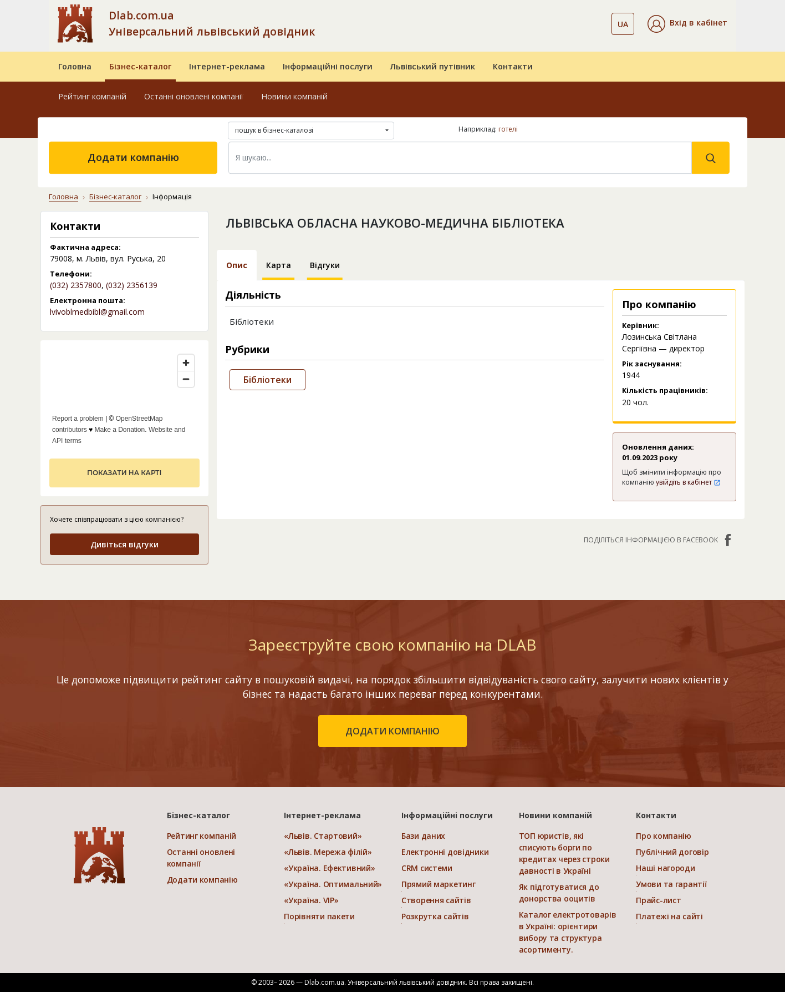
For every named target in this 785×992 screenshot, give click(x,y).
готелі (508, 129)
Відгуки (325, 265)
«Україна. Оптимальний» (333, 884)
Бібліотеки (267, 380)
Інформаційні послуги (328, 66)
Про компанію (663, 835)
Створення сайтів (436, 900)
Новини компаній (294, 96)
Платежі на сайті (669, 916)
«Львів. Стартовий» (322, 835)
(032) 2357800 (75, 285)
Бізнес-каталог (140, 66)
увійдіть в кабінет (688, 482)
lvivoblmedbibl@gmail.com (97, 311)
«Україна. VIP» (311, 900)
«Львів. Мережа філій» (327, 852)
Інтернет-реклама (227, 66)
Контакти (513, 66)
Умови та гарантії (671, 884)
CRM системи (426, 868)
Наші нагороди (665, 868)
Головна (74, 66)
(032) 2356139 (131, 285)
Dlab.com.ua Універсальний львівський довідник (212, 23)
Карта (278, 265)
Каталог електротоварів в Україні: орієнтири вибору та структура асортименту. (567, 932)
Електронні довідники (444, 852)
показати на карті (124, 473)
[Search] (460, 158)
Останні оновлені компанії (193, 96)
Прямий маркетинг (438, 884)
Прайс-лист (658, 900)
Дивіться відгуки (124, 544)
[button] (687, 24)
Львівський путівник (432, 66)
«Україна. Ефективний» (329, 868)
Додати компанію (133, 157)
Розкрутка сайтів (435, 916)
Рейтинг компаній (92, 96)
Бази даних (423, 835)
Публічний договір (672, 852)
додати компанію (392, 731)
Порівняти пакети (319, 916)
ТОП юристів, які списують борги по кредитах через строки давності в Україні (564, 853)
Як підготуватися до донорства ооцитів (559, 893)
